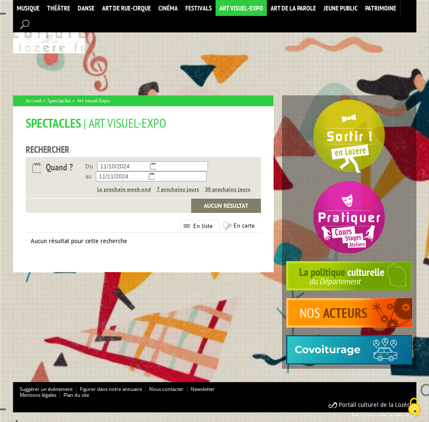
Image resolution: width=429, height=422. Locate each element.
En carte (244, 225)
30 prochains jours (227, 189)
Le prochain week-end (124, 189)
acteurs (349, 313)
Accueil (48, 35)
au (88, 176)
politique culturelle (349, 276)
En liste (203, 226)
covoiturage (349, 349)
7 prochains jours (178, 189)
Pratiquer (349, 217)
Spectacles (59, 101)
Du (89, 166)
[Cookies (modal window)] (414, 407)
